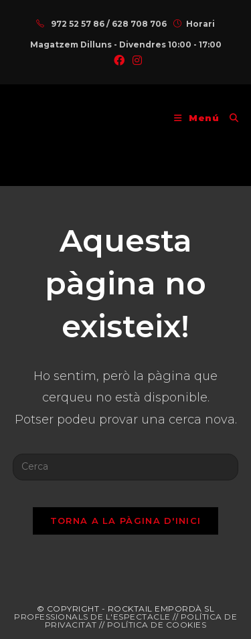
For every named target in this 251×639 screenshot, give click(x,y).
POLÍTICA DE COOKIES (157, 625)
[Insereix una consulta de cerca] (126, 467)
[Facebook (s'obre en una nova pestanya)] (119, 61)
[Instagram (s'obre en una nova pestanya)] (135, 61)
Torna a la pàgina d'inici (125, 520)
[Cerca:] (229, 117)
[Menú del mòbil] (197, 117)
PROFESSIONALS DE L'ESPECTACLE (92, 617)
